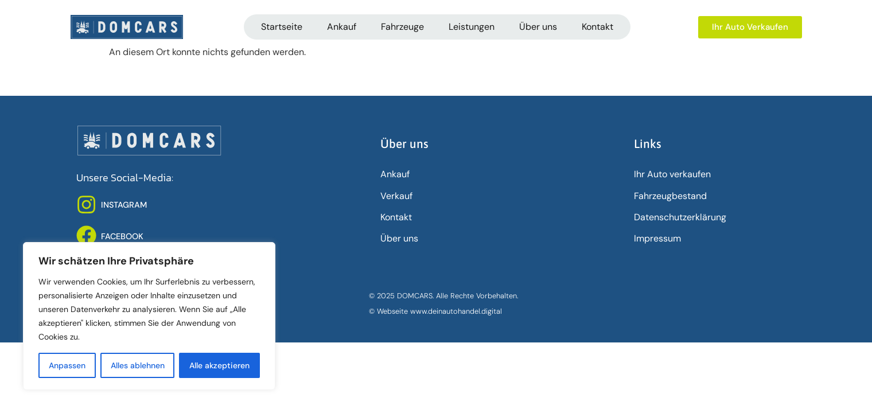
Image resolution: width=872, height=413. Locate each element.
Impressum (657, 238)
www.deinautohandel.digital (456, 311)
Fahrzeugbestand (670, 196)
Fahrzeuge (402, 27)
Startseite (281, 27)
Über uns (538, 27)
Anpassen (67, 365)
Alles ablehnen (138, 365)
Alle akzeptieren (219, 365)
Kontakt (597, 27)
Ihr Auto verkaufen (672, 174)
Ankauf (341, 27)
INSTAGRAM (124, 205)
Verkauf (396, 196)
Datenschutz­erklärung (680, 217)
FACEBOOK (122, 236)
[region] (149, 316)
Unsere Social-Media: (124, 177)
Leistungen (472, 27)
